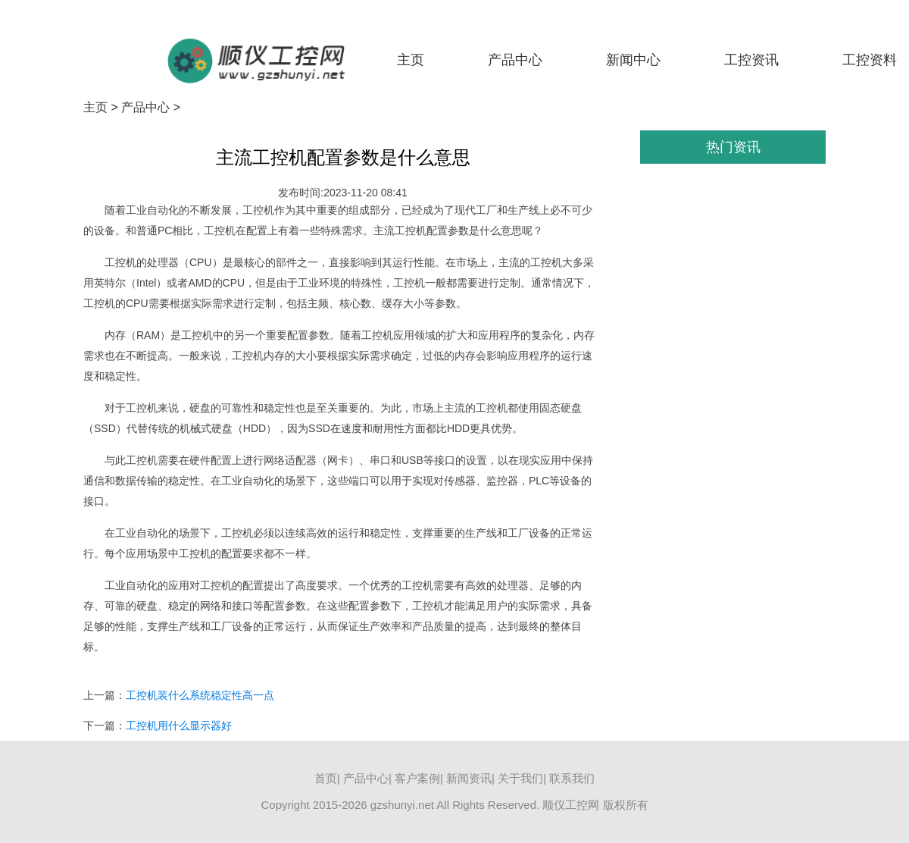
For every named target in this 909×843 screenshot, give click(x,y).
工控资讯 (751, 59)
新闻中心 (633, 59)
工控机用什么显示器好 (179, 725)
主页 (410, 59)
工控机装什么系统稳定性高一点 (200, 695)
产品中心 (515, 59)
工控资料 (869, 59)
